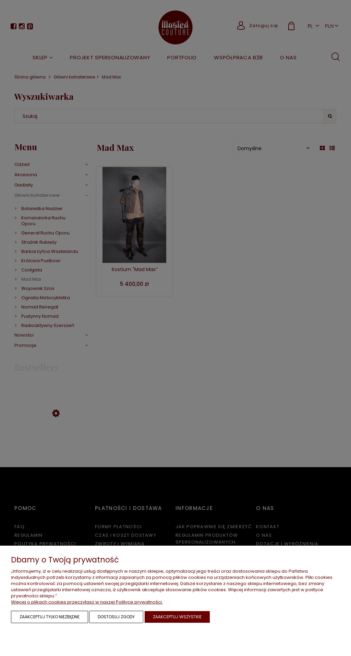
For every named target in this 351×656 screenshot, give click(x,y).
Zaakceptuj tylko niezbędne (50, 617)
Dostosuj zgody (116, 617)
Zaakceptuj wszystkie (177, 617)
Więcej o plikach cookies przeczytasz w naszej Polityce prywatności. (87, 602)
